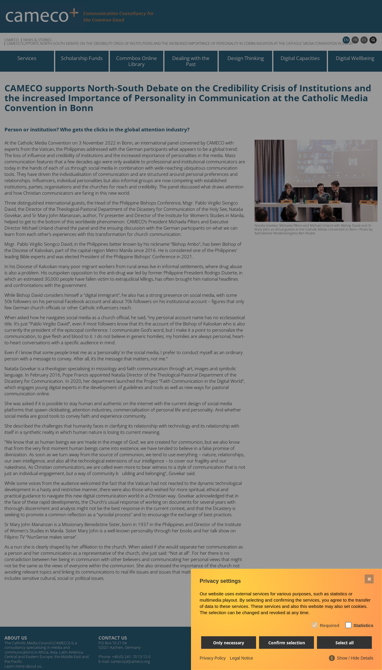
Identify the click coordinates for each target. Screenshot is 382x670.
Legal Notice (241, 658)
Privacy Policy (213, 658)
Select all (344, 643)
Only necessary (228, 643)
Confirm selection (286, 643)
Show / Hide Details (355, 658)
